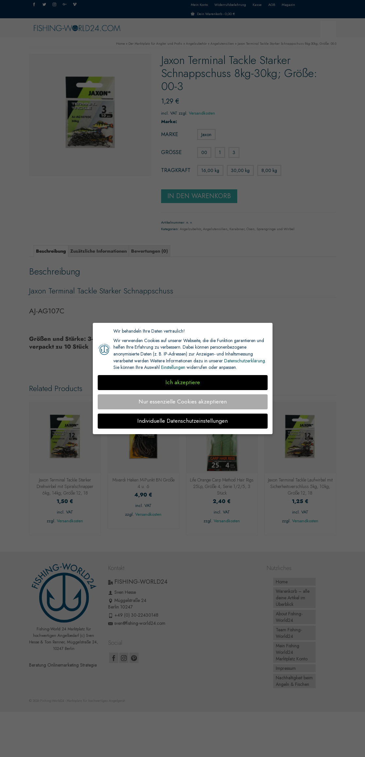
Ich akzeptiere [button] (182, 382)
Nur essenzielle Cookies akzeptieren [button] (183, 401)
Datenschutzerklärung (244, 360)
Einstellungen (173, 367)
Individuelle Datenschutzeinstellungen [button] (182, 421)
